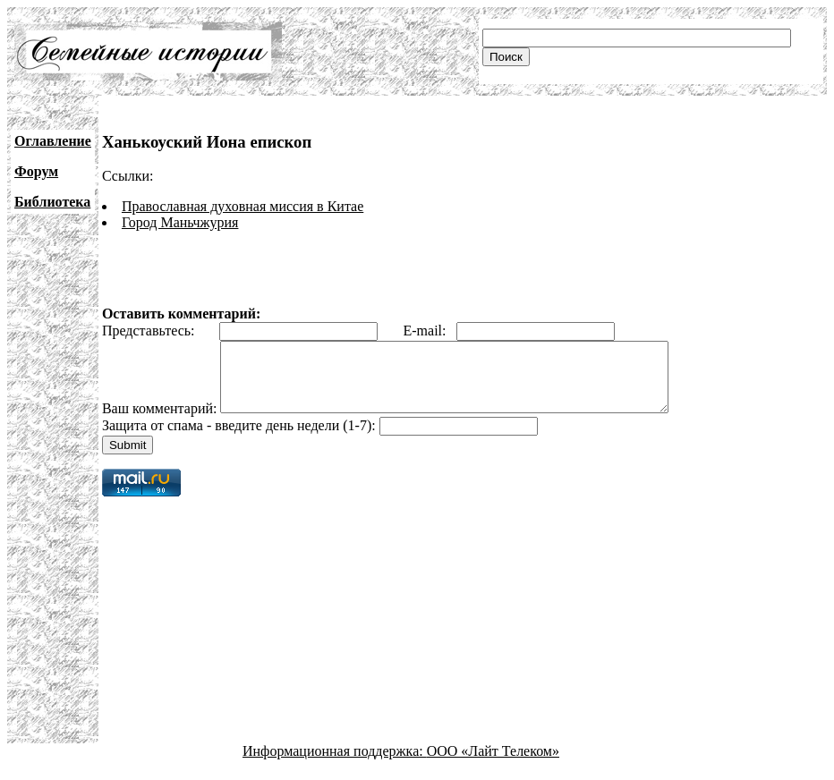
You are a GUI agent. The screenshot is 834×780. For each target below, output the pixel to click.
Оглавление (52, 140)
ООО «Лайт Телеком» (493, 764)
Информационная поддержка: (335, 764)
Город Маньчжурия (180, 222)
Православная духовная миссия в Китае (242, 206)
